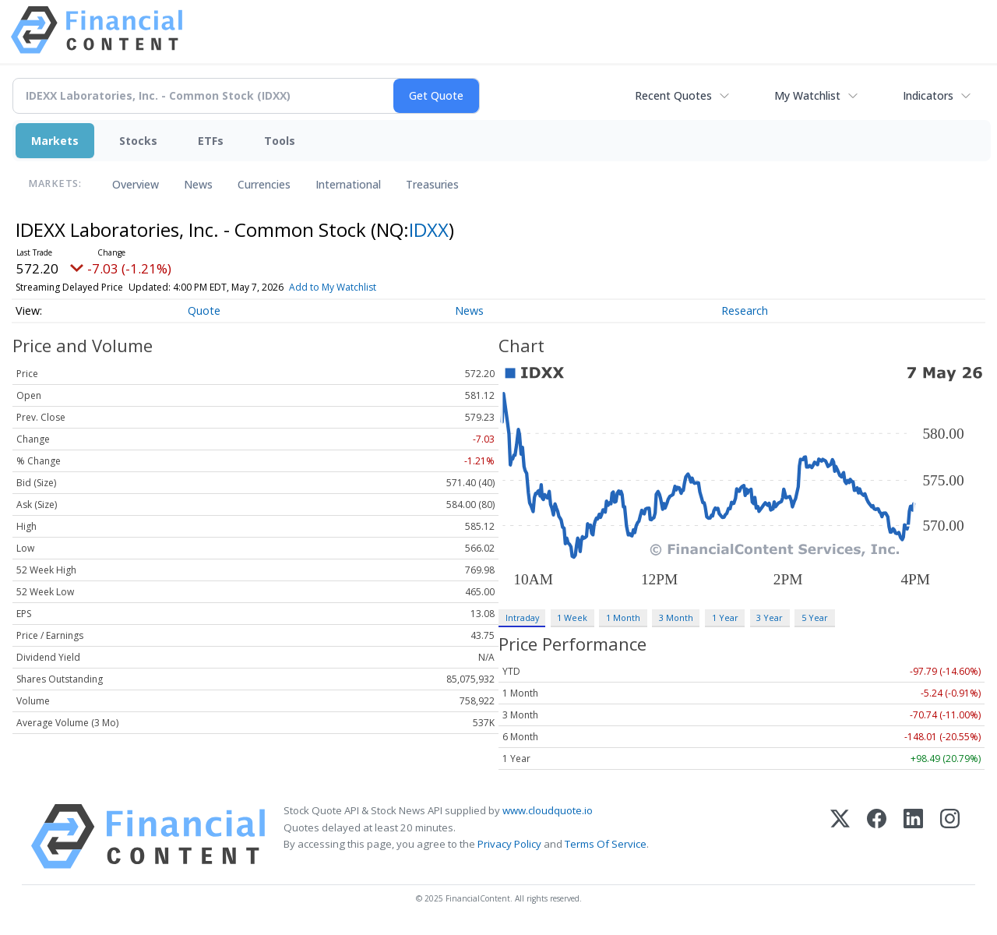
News (198, 184)
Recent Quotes (673, 95)
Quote (204, 310)
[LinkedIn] (913, 836)
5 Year (814, 617)
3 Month (676, 617)
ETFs (211, 140)
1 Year (725, 617)
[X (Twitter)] (840, 836)
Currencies (264, 184)
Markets (55, 140)
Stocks (138, 140)
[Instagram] (950, 836)
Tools (279, 140)
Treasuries (432, 184)
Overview (135, 184)
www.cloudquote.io (547, 810)
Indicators (928, 95)
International (348, 184)
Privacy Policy (509, 844)
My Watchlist (807, 95)
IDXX (429, 229)
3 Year (769, 617)
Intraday (522, 617)
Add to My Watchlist (332, 287)
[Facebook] (877, 836)
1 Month (623, 617)
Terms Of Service (605, 844)
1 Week (572, 617)
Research (744, 310)
